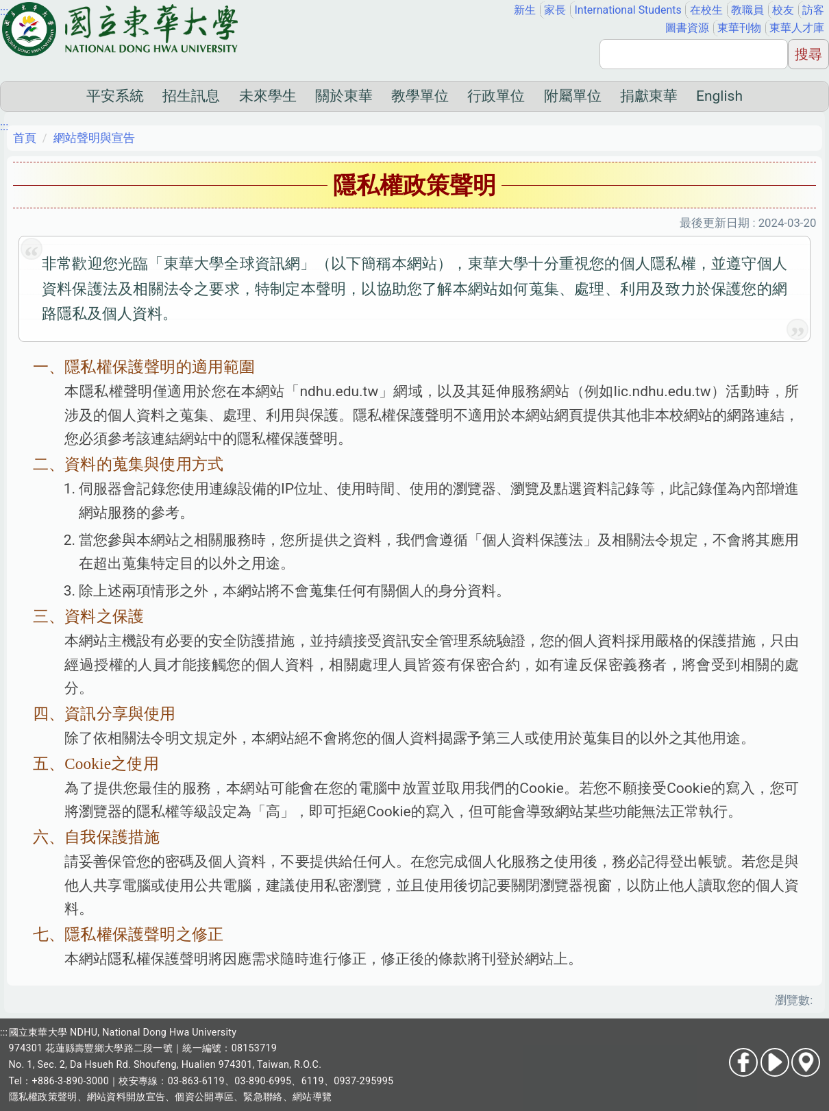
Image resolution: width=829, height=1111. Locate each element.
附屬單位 (573, 96)
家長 (555, 9)
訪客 (813, 9)
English (719, 96)
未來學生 (268, 96)
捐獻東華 (649, 96)
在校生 (706, 9)
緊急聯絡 (262, 1096)
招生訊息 (191, 96)
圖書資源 (687, 27)
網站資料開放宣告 (126, 1096)
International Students (628, 9)
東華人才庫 (796, 27)
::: (4, 11)
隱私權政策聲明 (43, 1096)
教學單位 (420, 96)
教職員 (747, 9)
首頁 (24, 138)
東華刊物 (739, 27)
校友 (783, 9)
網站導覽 (312, 1096)
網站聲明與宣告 (94, 138)
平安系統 (115, 96)
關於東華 (344, 96)
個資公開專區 (204, 1096)
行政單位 (496, 96)
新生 (525, 9)
